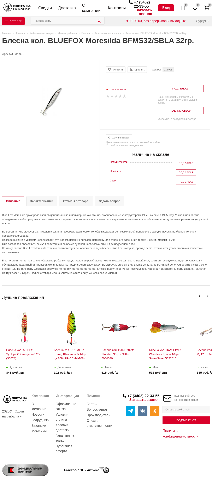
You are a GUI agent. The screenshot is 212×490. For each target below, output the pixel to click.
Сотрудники (40, 420)
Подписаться (186, 420)
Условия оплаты (62, 417)
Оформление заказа (66, 406)
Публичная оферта (64, 448)
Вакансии (38, 425)
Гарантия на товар (65, 438)
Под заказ (186, 163)
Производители (99, 415)
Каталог (16, 21)
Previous (200, 296)
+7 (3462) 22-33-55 (142, 4)
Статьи (92, 404)
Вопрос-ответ (97, 409)
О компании (91, 8)
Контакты (117, 8)
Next (207, 296)
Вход (166, 8)
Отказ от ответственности (99, 423)
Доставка (67, 8)
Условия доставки (63, 427)
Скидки (45, 8)
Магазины (39, 431)
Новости (37, 414)
